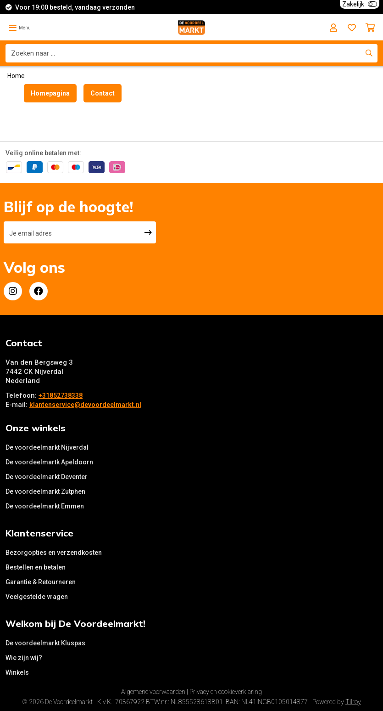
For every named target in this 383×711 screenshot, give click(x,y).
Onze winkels (36, 428)
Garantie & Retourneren (41, 582)
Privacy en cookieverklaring (225, 691)
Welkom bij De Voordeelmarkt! (75, 623)
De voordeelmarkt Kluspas (45, 643)
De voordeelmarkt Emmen (45, 506)
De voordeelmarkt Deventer (47, 476)
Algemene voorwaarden (153, 691)
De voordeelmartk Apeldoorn (49, 462)
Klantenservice (39, 533)
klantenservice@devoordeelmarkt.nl (85, 404)
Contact (102, 93)
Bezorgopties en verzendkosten (54, 552)
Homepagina (50, 93)
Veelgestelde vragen (37, 596)
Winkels (17, 672)
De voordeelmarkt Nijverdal (47, 447)
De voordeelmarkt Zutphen (45, 491)
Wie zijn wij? (24, 657)
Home (16, 75)
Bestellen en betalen (36, 567)
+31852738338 (61, 395)
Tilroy (353, 701)
